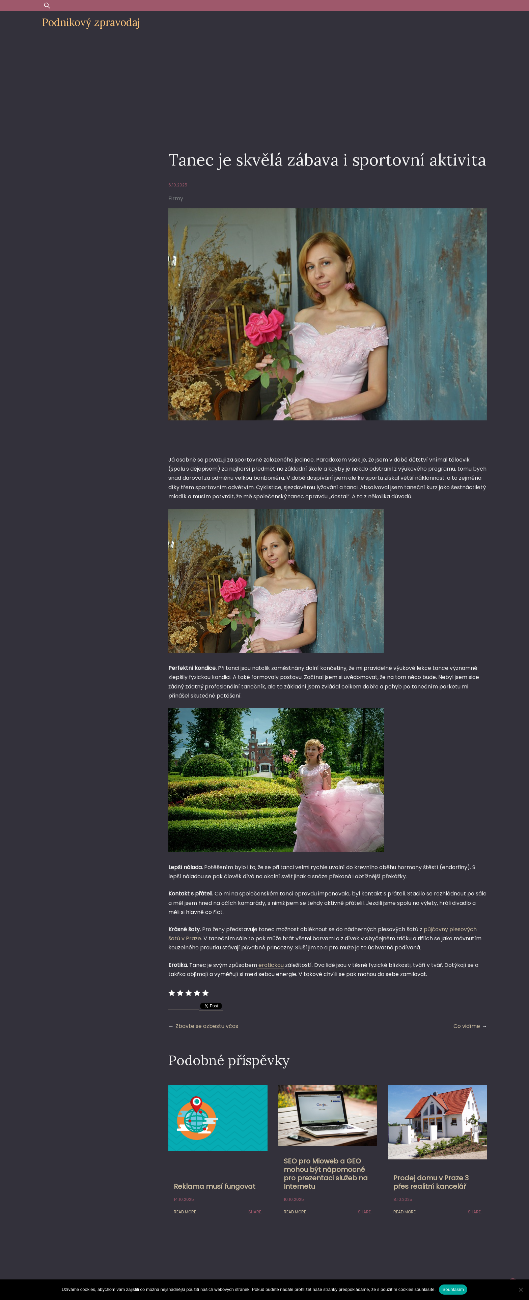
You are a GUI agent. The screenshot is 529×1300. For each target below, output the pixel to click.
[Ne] (520, 1289)
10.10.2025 (294, 1199)
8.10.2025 (402, 1199)
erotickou (270, 965)
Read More (185, 1212)
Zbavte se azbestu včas (206, 1026)
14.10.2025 (184, 1199)
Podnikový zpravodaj (91, 22)
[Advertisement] (264, 85)
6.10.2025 (177, 185)
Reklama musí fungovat (214, 1186)
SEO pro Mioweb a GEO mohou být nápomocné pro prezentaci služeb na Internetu (326, 1173)
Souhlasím (453, 1289)
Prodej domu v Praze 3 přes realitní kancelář (431, 1182)
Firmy (175, 198)
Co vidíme (466, 1026)
